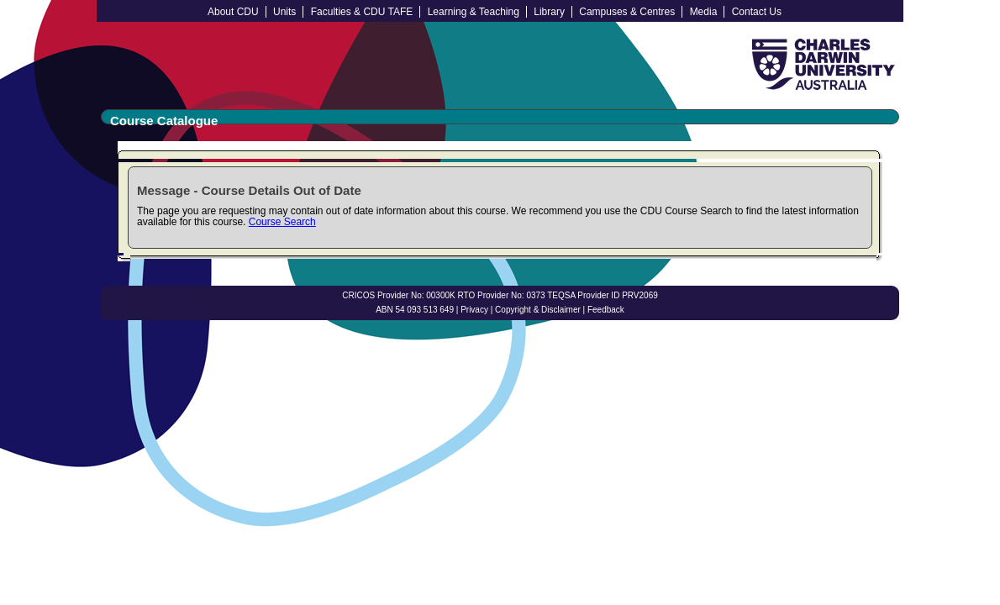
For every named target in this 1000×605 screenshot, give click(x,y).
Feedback (605, 309)
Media (704, 12)
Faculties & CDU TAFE (362, 12)
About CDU (233, 12)
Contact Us (757, 12)
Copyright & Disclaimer (538, 309)
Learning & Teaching (473, 12)
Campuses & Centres (627, 12)
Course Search (282, 222)
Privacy (474, 309)
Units (284, 12)
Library (549, 12)
